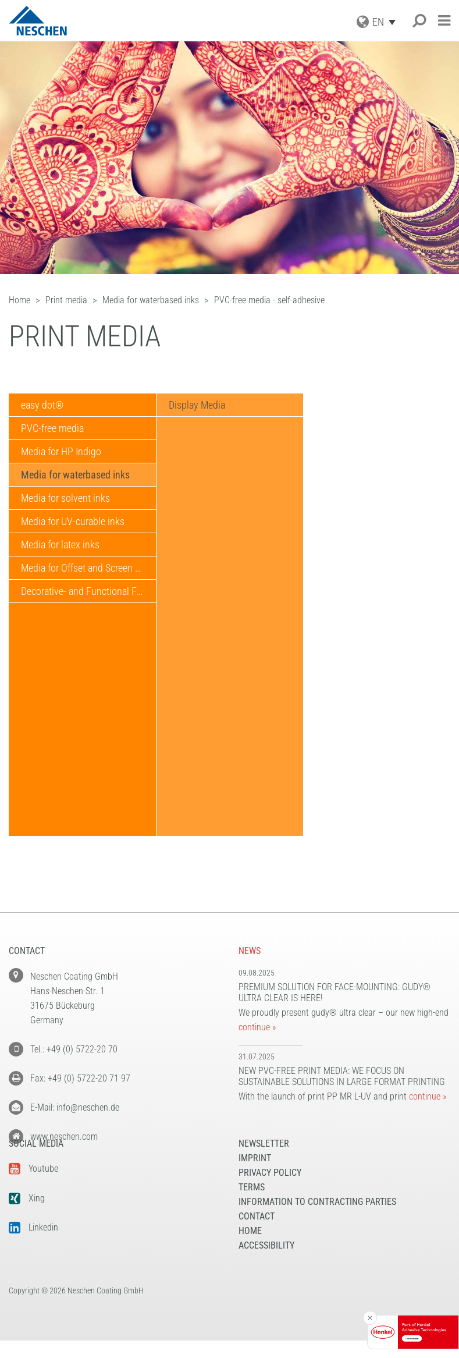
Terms (252, 1204)
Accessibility (266, 1262)
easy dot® (42, 405)
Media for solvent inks (65, 498)
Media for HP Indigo (61, 451)
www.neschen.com (64, 1136)
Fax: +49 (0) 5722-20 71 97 (80, 1078)
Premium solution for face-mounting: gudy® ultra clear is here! (334, 992)
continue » (257, 1027)
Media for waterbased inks (75, 475)
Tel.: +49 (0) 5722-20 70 (74, 1049)
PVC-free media (52, 428)
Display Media (197, 405)
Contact (257, 1233)
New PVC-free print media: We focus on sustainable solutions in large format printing (342, 1076)
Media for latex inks (60, 544)
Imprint (255, 1175)
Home (250, 1248)
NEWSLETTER (264, 1160)
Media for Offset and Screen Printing (88, 568)
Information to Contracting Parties (317, 1219)
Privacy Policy (270, 1190)
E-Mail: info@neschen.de (74, 1107)
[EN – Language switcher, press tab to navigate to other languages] (386, 22)
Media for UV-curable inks (72, 521)
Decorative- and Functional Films (87, 591)
